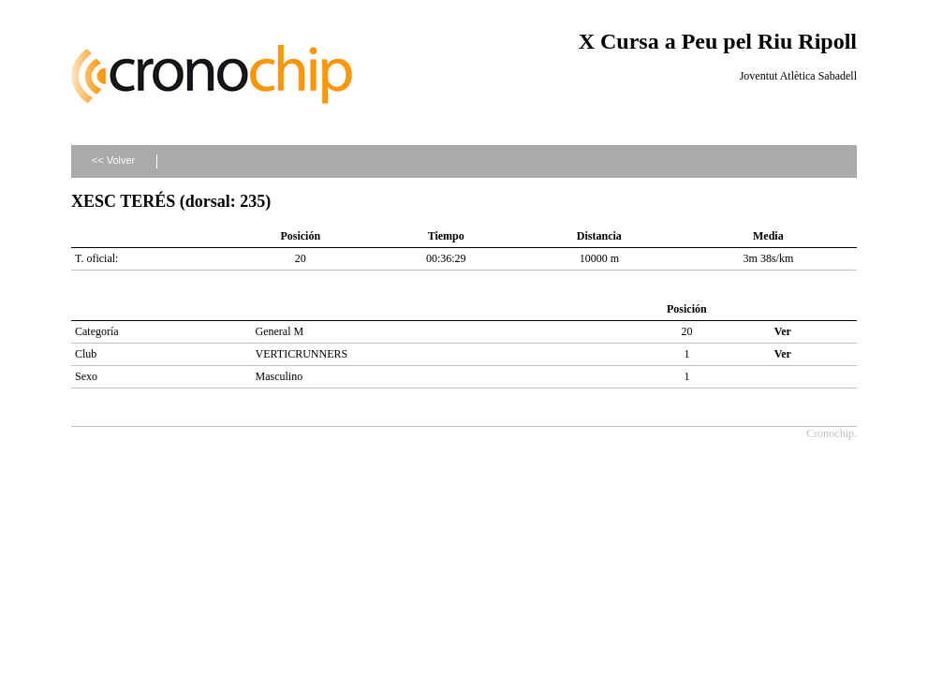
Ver (782, 331)
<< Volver (113, 160)
